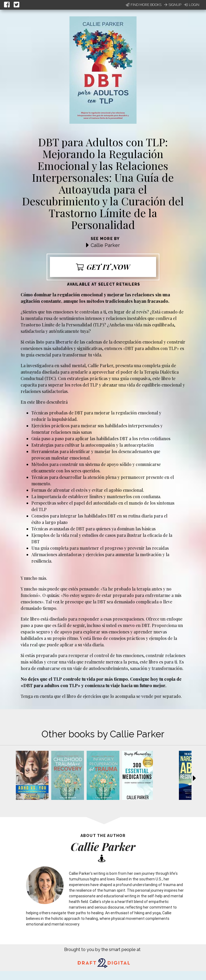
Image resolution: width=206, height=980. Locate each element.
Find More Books (143, 5)
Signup (172, 5)
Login (191, 5)
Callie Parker (105, 245)
